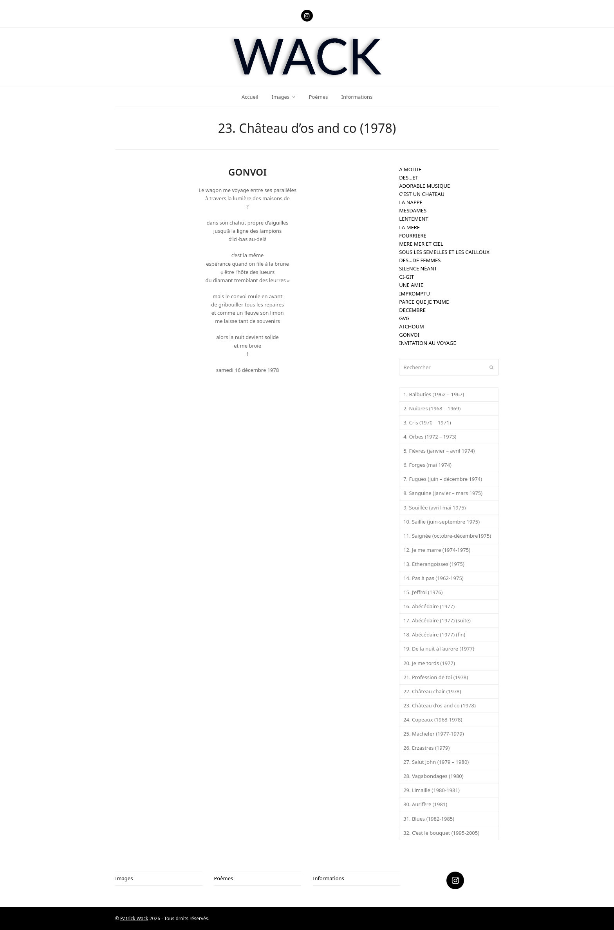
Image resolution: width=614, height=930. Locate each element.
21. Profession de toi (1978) (435, 677)
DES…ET (408, 177)
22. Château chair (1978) (432, 691)
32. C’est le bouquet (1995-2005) (441, 832)
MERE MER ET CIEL (421, 243)
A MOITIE (410, 169)
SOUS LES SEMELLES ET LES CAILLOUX (444, 252)
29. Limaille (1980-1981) (431, 790)
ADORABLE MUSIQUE (424, 185)
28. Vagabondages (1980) (433, 776)
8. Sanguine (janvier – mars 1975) (442, 493)
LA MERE (409, 227)
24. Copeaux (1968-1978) (432, 719)
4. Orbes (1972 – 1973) (429, 436)
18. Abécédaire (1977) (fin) (434, 634)
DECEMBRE (412, 310)
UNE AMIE (411, 284)
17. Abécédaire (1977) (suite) (437, 620)
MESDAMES (412, 210)
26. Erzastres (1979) (426, 747)
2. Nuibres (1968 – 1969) (431, 408)
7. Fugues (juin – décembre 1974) (442, 478)
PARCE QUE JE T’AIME (424, 301)
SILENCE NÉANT (418, 268)
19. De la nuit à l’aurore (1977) (438, 648)
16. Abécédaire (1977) (429, 606)
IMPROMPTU (414, 293)
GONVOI (409, 334)
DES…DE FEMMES (420, 260)
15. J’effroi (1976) (422, 592)
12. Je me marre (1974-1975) (436, 549)
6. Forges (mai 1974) (427, 464)
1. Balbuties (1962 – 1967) (433, 394)
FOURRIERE (412, 235)
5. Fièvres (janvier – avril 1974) (439, 450)
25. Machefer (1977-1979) (433, 733)
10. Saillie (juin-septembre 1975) (441, 521)
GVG (404, 318)
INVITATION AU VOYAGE (427, 342)
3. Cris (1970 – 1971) (427, 422)
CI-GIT (406, 276)
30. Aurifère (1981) (425, 804)
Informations (328, 878)
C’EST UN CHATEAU (421, 194)
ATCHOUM (411, 326)
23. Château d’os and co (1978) (439, 705)
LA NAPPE (411, 202)
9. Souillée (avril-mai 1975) (434, 507)
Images (124, 878)
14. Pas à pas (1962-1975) (433, 578)
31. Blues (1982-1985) (428, 818)
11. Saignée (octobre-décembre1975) (447, 535)
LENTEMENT (413, 218)
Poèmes (223, 878)
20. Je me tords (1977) (429, 663)
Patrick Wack (134, 918)
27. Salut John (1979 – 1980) (436, 761)
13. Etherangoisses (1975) (433, 563)
